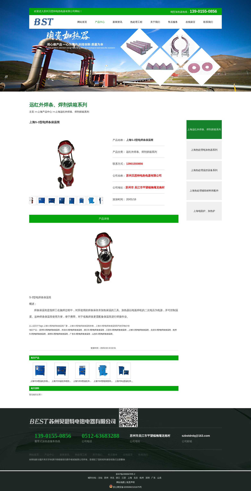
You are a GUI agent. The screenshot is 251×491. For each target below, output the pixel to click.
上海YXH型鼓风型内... (103, 381)
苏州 (106, 478)
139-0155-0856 (203, 11)
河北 (112, 478)
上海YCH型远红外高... (39, 381)
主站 (100, 478)
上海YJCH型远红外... (82, 381)
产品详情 (104, 218)
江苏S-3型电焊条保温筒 (116, 330)
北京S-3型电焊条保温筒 (161, 330)
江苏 (124, 478)
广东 (153, 478)
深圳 (148, 478)
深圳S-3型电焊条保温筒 (58, 334)
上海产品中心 (45, 111)
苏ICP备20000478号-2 (125, 474)
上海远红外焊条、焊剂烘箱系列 (72, 111)
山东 (159, 478)
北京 (136, 478)
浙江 (118, 478)
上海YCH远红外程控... (61, 381)
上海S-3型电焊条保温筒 (138, 330)
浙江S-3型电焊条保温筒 (94, 330)
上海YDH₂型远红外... (124, 381)
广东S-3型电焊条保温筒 (80, 334)
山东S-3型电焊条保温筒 (102, 334)
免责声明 (130, 482)
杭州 (142, 478)
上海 (130, 478)
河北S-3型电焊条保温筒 (72, 330)
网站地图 (120, 482)
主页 (31, 111)
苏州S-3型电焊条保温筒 (49, 330)
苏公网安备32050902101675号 (127, 487)
